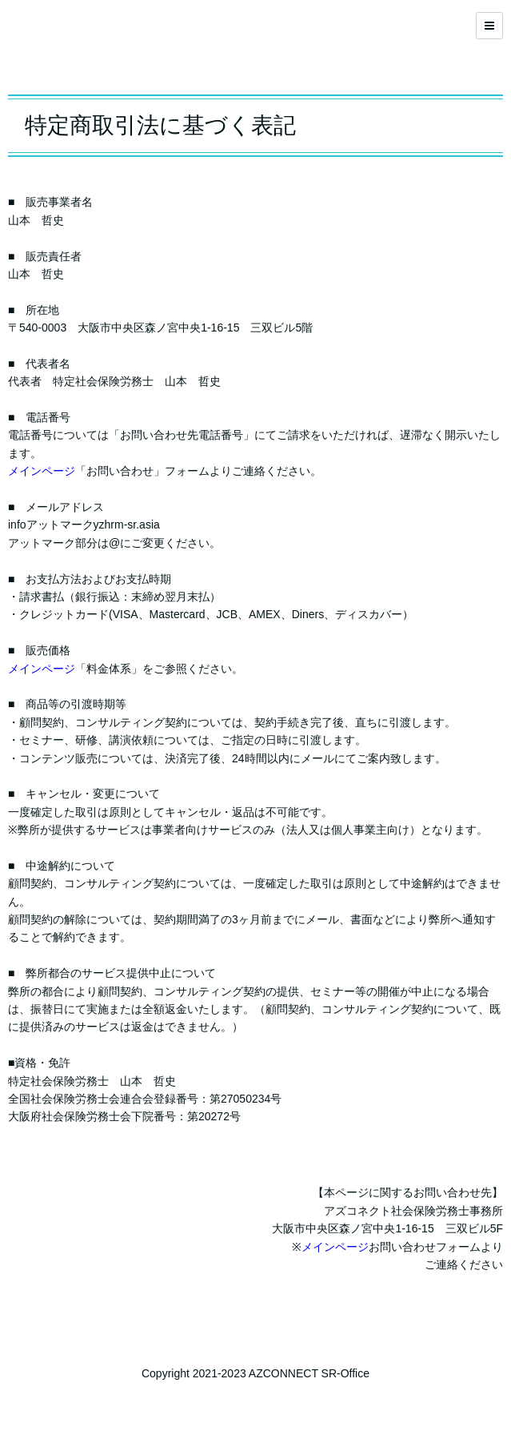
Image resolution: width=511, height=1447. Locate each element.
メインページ (41, 470)
